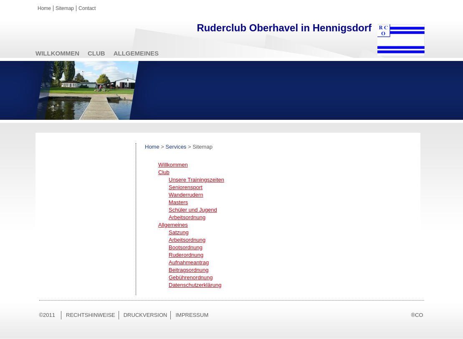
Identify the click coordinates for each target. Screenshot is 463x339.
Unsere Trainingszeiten (196, 180)
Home (44, 8)
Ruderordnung (186, 255)
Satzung (179, 232)
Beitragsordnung (188, 270)
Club (96, 53)
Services (176, 147)
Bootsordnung (185, 247)
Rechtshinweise (90, 315)
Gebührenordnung (191, 277)
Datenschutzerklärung (195, 285)
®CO (417, 315)
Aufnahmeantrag (189, 262)
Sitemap (65, 8)
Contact (87, 8)
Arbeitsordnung (187, 217)
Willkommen (57, 53)
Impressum (191, 315)
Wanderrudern (186, 195)
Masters (178, 202)
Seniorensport (185, 187)
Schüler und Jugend (193, 210)
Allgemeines (136, 53)
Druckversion (145, 315)
